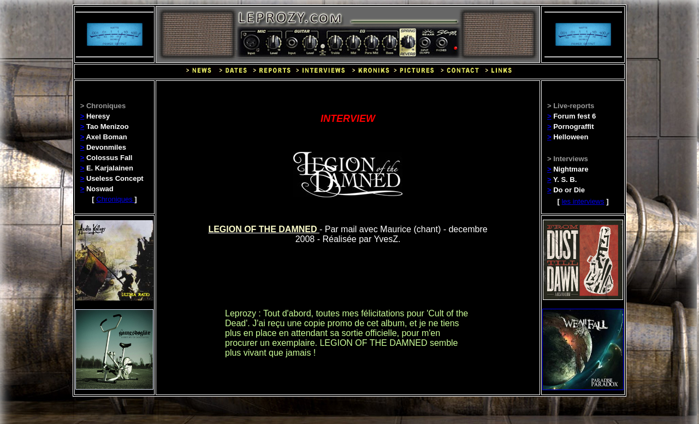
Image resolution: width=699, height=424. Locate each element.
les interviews (582, 201)
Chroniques (115, 199)
